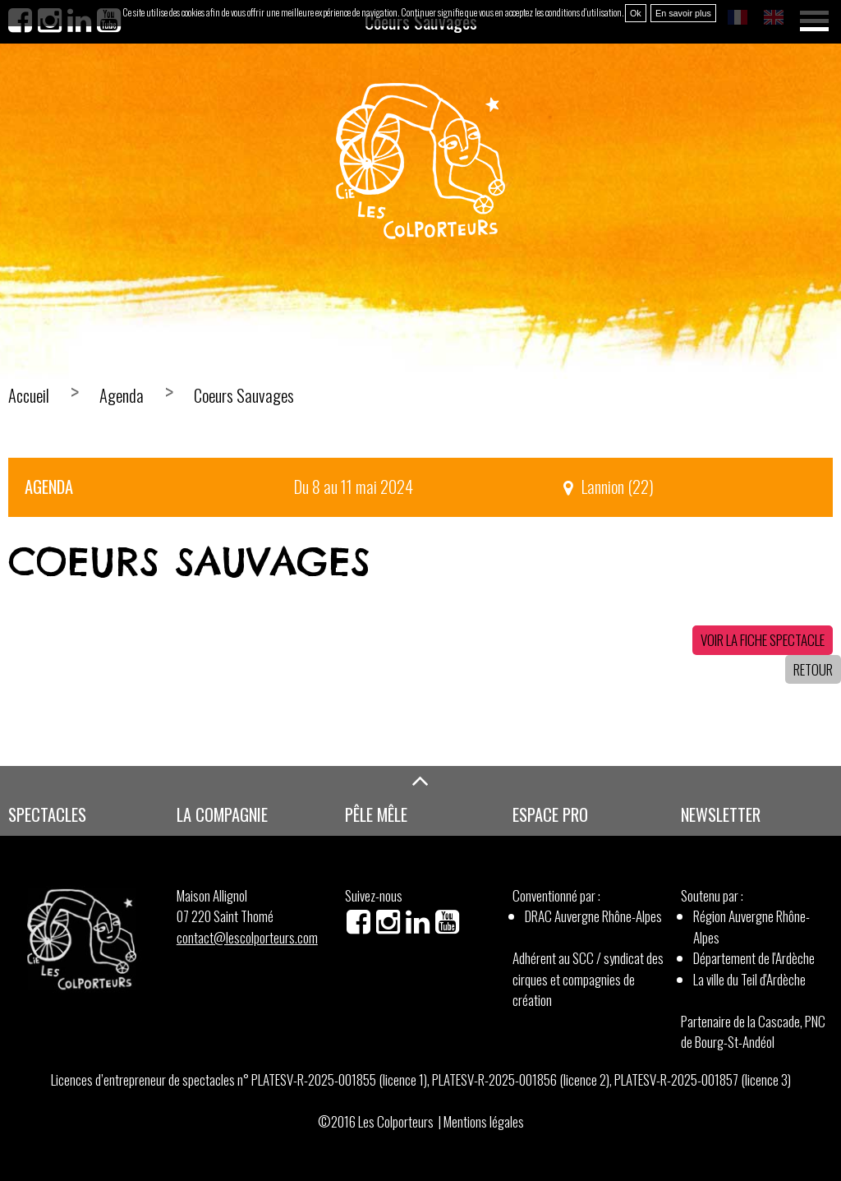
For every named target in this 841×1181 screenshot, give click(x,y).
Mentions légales (483, 1121)
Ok (635, 13)
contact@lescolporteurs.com (247, 937)
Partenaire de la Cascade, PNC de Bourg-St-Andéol (753, 1032)
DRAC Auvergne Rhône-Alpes (593, 916)
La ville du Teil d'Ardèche (749, 979)
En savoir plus (683, 13)
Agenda (121, 395)
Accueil (28, 395)
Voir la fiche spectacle (763, 640)
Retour (813, 669)
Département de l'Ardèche (754, 958)
